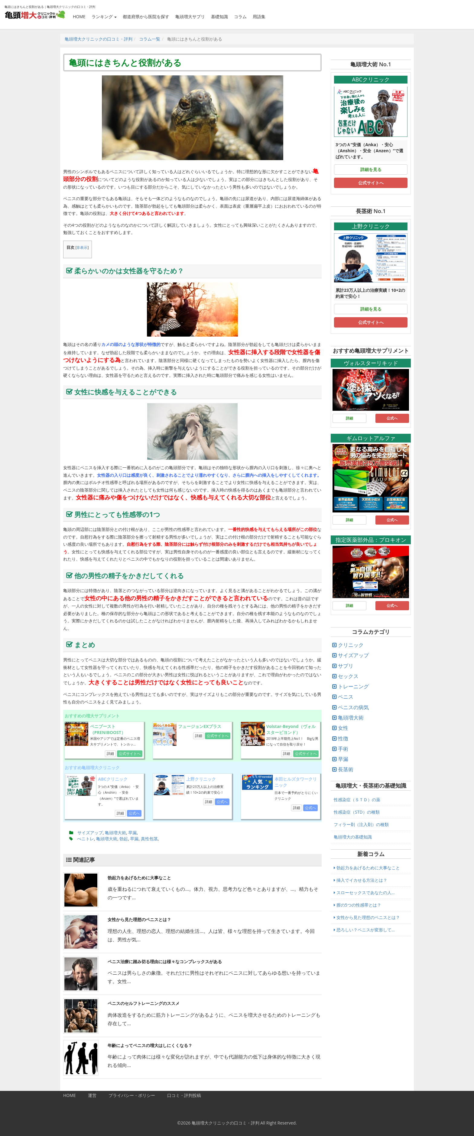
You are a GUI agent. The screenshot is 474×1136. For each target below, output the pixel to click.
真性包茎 (149, 838)
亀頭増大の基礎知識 (353, 837)
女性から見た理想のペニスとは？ (139, 919)
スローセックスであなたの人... (364, 892)
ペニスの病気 (353, 707)
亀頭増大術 (115, 832)
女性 (343, 727)
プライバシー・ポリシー (132, 1095)
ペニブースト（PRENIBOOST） (107, 729)
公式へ (134, 813)
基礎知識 (219, 16)
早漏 (132, 832)
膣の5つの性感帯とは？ (357, 905)
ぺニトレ (85, 838)
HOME (79, 16)
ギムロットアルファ (370, 438)
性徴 (343, 738)
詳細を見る (370, 169)
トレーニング (353, 686)
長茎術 (345, 769)
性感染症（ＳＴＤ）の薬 (357, 799)
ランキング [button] (104, 16)
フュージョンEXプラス (199, 726)
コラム (240, 16)
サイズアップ (90, 832)
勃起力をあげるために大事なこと (139, 878)
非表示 (81, 247)
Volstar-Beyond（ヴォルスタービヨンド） (291, 729)
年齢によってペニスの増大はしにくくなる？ (150, 1045)
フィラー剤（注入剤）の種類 (361, 824)
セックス (348, 676)
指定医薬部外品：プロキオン (371, 539)
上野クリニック (201, 779)
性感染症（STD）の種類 (357, 812)
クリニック (351, 644)
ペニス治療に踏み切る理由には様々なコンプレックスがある (165, 961)
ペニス (345, 696)
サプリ (345, 665)
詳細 (110, 753)
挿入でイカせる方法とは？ (360, 880)
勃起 (123, 838)
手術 (343, 748)
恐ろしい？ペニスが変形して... (364, 930)
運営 (92, 1095)
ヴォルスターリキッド (371, 363)
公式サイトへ (130, 753)
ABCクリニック (113, 779)
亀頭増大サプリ (190, 16)
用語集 (259, 16)
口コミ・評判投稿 (184, 1095)
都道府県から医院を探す (146, 16)
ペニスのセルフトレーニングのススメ (144, 1003)
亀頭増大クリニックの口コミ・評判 (225, 1123)
